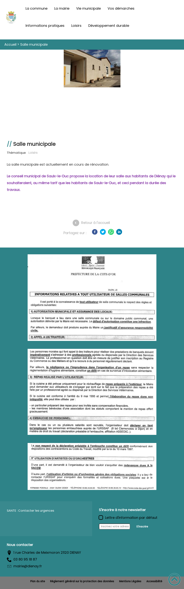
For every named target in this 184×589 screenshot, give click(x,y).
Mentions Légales (130, 581)
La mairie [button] (61, 8)
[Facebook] (95, 232)
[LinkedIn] (119, 232)
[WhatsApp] (111, 232)
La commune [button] (36, 8)
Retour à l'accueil (95, 222)
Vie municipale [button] (88, 8)
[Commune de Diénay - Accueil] (11, 17)
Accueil (10, 44)
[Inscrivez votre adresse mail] (114, 527)
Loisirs (32, 153)
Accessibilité (154, 581)
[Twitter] (103, 232)
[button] (174, 579)
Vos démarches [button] (121, 8)
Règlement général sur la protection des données (82, 581)
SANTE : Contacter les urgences (30, 510)
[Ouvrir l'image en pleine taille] (92, 69)
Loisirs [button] (76, 25)
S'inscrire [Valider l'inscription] (142, 526)
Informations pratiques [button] (45, 25)
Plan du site (37, 581)
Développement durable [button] (108, 25)
